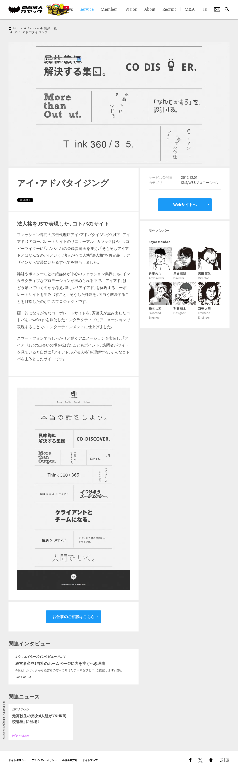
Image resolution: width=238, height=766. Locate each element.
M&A (189, 9)
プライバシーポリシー (44, 756)
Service (33, 28)
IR (205, 9)
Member (109, 9)
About (150, 9)
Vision (131, 9)
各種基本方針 (69, 756)
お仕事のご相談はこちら (73, 613)
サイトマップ (90, 756)
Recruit (169, 9)
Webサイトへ (185, 201)
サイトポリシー (17, 756)
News (67, 9)
